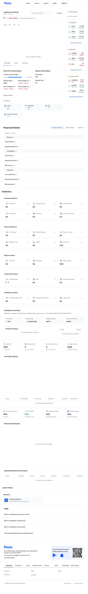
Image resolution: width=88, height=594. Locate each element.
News (16, 63)
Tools (56, 565)
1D (5, 25)
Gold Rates (65, 565)
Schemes (18, 565)
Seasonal (25, 63)
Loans (28, 565)
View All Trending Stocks (76, 97)
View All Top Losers (76, 70)
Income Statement (57, 127)
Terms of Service (78, 583)
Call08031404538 (9, 557)
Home (5, 14)
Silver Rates (75, 565)
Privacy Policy (67, 583)
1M (14, 25)
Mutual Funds (37, 565)
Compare (59, 13)
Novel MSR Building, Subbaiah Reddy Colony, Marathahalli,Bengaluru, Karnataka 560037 (20, 551)
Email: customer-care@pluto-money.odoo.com (17, 555)
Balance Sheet (70, 127)
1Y (18, 25)
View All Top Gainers (76, 43)
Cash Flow (80, 127)
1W (10, 25)
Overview (7, 63)
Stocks (10, 14)
